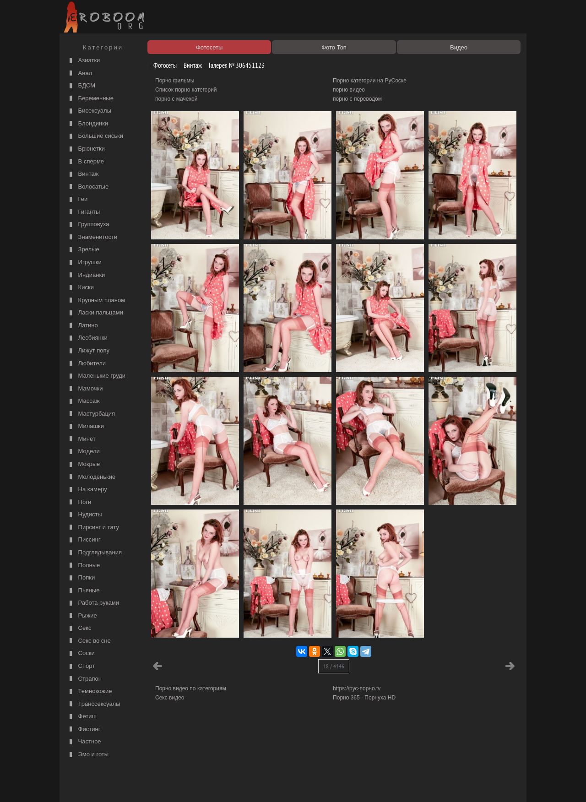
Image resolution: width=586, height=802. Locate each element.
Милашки (85, 426)
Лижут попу (88, 351)
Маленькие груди (96, 376)
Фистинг (83, 729)
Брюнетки (86, 149)
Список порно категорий (186, 90)
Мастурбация (91, 414)
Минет (81, 439)
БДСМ (81, 86)
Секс (79, 628)
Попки (81, 578)
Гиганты (83, 212)
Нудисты (84, 515)
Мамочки (85, 389)
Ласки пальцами (95, 313)
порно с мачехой (176, 99)
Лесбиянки (87, 338)
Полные (83, 565)
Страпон (84, 679)
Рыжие (82, 616)
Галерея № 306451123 (233, 65)
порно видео (349, 90)
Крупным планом (96, 300)
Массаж (83, 401)
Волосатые (88, 187)
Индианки (86, 275)
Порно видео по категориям (190, 688)
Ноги (79, 502)
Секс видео (169, 697)
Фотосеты (161, 65)
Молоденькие (91, 477)
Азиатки (83, 61)
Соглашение (189, 784)
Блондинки (87, 124)
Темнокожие (89, 691)
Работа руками (93, 603)
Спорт (81, 666)
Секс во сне (89, 641)
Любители (86, 364)
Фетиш (82, 717)
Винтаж (82, 174)
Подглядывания (94, 553)
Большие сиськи (95, 136)
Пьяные (83, 591)
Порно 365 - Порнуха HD (364, 697)
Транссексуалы (93, 704)
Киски (80, 288)
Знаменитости (92, 237)
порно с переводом (357, 99)
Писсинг (83, 540)
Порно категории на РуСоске (370, 80)
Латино (82, 326)
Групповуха (88, 224)
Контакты (221, 784)
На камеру (87, 489)
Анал (79, 73)
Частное (84, 742)
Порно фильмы (174, 80)
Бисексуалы (89, 111)
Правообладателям (145, 784)
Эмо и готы (88, 755)
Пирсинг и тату (93, 527)
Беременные (90, 99)
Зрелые (83, 250)
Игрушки (84, 262)
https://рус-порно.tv (356, 688)
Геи (77, 199)
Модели (83, 451)
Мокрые (83, 464)
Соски (81, 653)
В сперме (85, 162)
